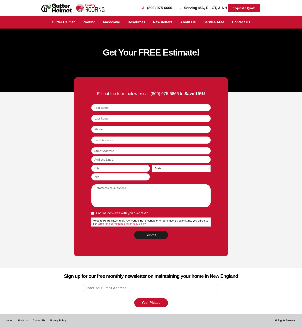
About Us (188, 22)
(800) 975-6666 (164, 93)
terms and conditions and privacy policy (122, 223)
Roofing (89, 22)
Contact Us (241, 22)
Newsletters (163, 22)
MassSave (111, 22)
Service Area (213, 22)
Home (9, 320)
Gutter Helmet (63, 22)
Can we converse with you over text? (122, 213)
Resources (136, 22)
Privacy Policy (59, 320)
